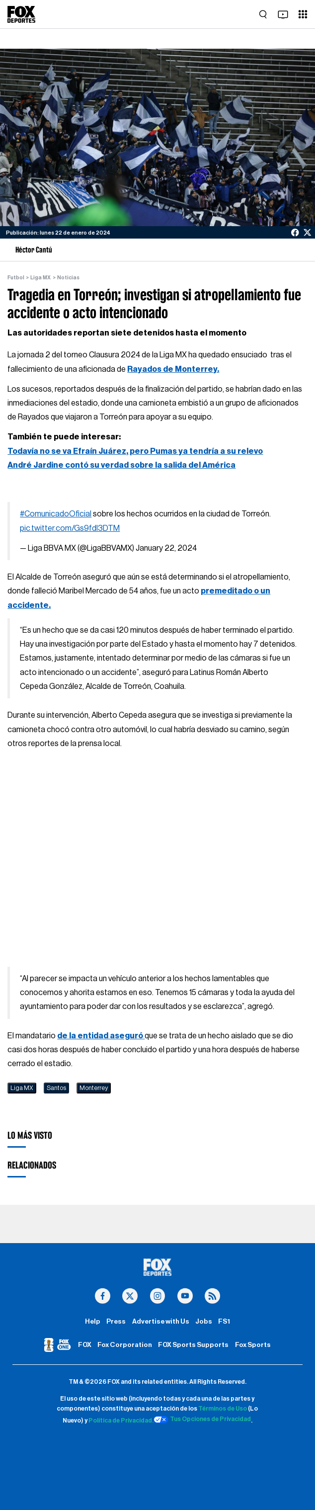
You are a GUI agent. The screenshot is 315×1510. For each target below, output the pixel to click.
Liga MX (40, 277)
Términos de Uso (222, 1409)
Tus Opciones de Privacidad (202, 1419)
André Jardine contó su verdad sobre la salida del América (121, 465)
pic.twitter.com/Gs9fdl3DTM (70, 528)
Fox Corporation (124, 1345)
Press (116, 1321)
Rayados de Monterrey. (173, 369)
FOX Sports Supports (193, 1345)
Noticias (68, 277)
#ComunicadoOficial (55, 514)
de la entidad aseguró (101, 1036)
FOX (84, 1345)
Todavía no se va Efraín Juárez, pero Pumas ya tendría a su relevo (135, 451)
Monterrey (93, 1088)
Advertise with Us (160, 1321)
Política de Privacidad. (121, 1421)
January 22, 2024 (166, 548)
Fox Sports (253, 1345)
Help (92, 1321)
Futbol (15, 277)
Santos (56, 1088)
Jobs (203, 1321)
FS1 (224, 1321)
